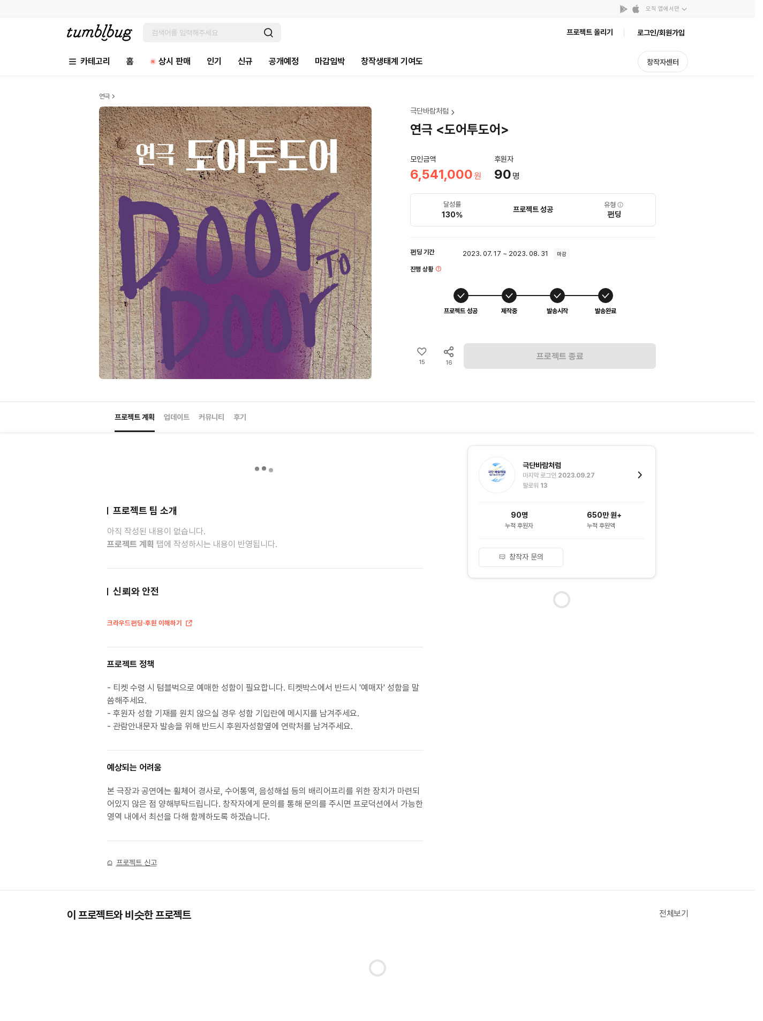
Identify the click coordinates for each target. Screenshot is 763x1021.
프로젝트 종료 (560, 356)
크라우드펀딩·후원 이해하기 (150, 624)
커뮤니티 (211, 417)
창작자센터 (663, 62)
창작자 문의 (520, 557)
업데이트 (177, 417)
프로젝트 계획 (135, 417)
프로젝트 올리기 (589, 32)
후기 (239, 417)
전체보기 (673, 914)
